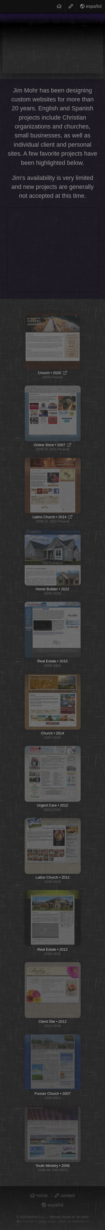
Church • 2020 (53, 346)
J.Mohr (42, 1221)
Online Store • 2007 (53, 418)
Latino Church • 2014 (53, 490)
